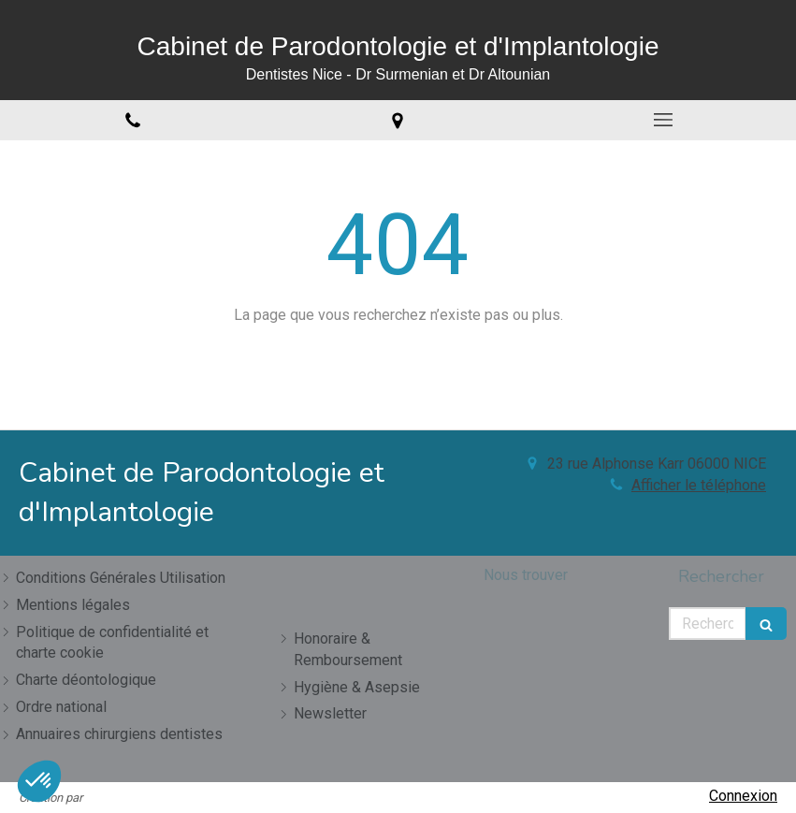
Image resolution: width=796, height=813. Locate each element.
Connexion (743, 796)
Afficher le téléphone (698, 485)
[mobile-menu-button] (663, 119)
